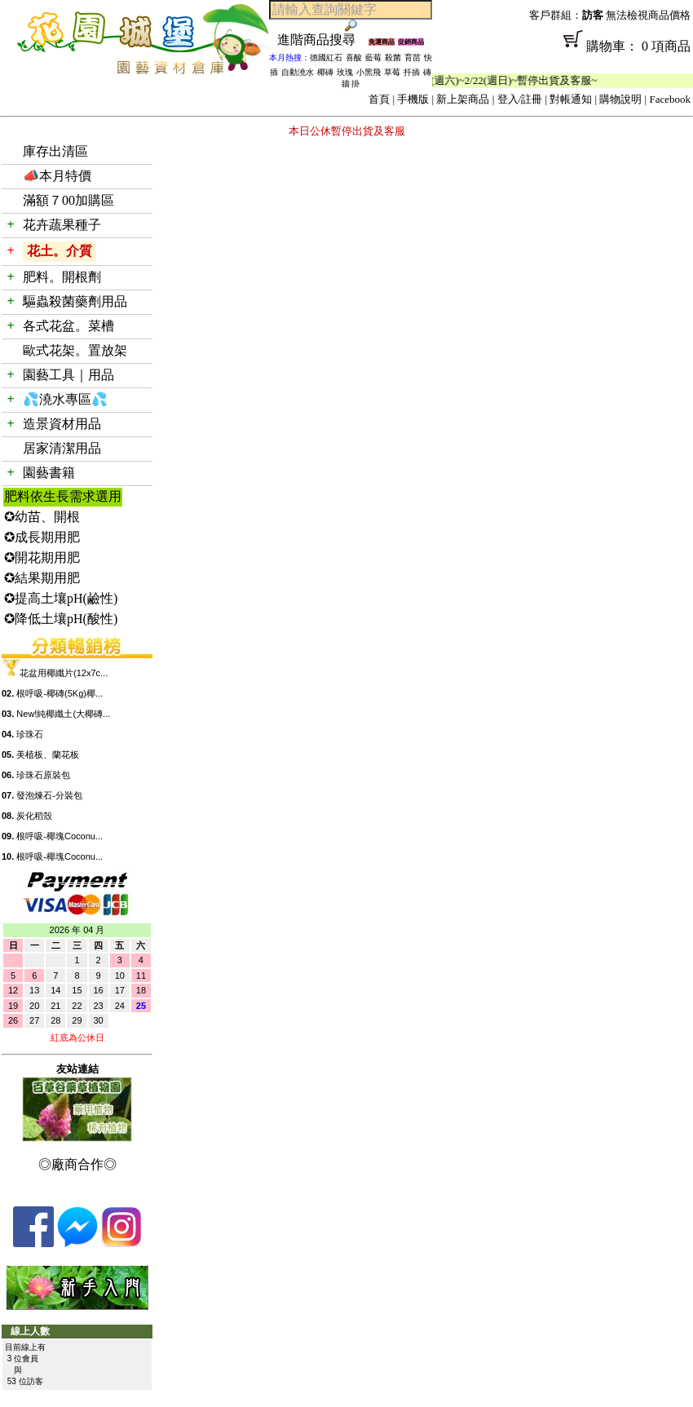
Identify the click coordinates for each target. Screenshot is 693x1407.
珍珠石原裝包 (43, 775)
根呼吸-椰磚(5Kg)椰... (59, 693)
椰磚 (325, 72)
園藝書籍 (49, 473)
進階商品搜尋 (323, 39)
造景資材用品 (62, 424)
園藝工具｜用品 (68, 375)
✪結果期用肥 (42, 578)
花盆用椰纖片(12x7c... (64, 673)
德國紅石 (326, 57)
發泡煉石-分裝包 (49, 795)
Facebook (670, 99)
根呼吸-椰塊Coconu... (59, 836)
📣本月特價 (57, 176)
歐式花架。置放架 (75, 350)
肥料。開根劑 (62, 277)
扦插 (412, 72)
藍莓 (373, 57)
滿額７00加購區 (68, 200)
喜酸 (354, 57)
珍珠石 (29, 734)
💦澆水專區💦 (65, 399)
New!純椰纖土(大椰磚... (63, 714)
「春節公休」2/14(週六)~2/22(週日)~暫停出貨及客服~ (482, 80)
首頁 (379, 99)
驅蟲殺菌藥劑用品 (75, 301)
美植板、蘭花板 (47, 754)
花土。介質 (59, 251)
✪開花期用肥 (42, 557)
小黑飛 (368, 72)
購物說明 (620, 99)
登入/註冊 (520, 99)
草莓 (392, 72)
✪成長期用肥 (42, 537)
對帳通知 (571, 99)
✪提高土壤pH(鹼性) (60, 598)
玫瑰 (345, 72)
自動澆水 (297, 72)
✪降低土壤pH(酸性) (60, 619)
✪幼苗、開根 (42, 517)
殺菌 (393, 57)
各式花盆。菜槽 (68, 326)
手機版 (413, 99)
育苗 (412, 57)
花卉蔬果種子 (62, 225)
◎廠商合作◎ (77, 1164)
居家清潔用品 (62, 448)
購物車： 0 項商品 (563, 51)
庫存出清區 (55, 151)
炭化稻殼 (34, 816)
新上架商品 (462, 99)
